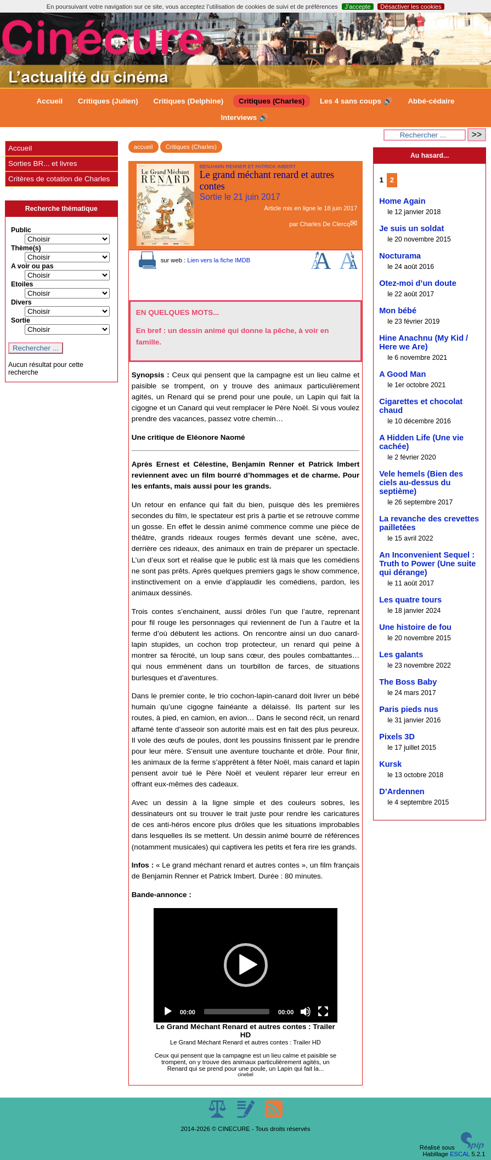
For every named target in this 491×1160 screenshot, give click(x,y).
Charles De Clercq (324, 224)
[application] (246, 965)
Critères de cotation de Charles (59, 179)
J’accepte (357, 6)
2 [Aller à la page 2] (392, 180)
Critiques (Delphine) (189, 101)
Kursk (390, 764)
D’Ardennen (401, 791)
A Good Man (402, 374)
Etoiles (22, 284)
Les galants (401, 654)
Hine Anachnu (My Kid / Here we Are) (423, 342)
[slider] (236, 1011)
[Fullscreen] (323, 1011)
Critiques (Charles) (271, 101)
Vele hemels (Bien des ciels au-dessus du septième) (421, 482)
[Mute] (305, 1011)
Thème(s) (26, 248)
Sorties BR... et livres (42, 163)
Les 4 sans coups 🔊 (356, 101)
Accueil (49, 101)
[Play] (167, 1011)
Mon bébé (397, 310)
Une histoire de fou (415, 627)
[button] (246, 965)
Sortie (20, 320)
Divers (21, 302)
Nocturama (400, 255)
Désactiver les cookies (410, 6)
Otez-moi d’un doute (417, 283)
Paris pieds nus (408, 709)
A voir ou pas (32, 266)
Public (21, 230)
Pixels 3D (397, 736)
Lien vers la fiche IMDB (218, 260)
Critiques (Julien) (108, 101)
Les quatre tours (410, 599)
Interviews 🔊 (244, 117)
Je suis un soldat (411, 228)
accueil (143, 146)
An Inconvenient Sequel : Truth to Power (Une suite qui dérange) (427, 563)
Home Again (402, 201)
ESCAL (460, 1154)
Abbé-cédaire (431, 101)
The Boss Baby (408, 681)
